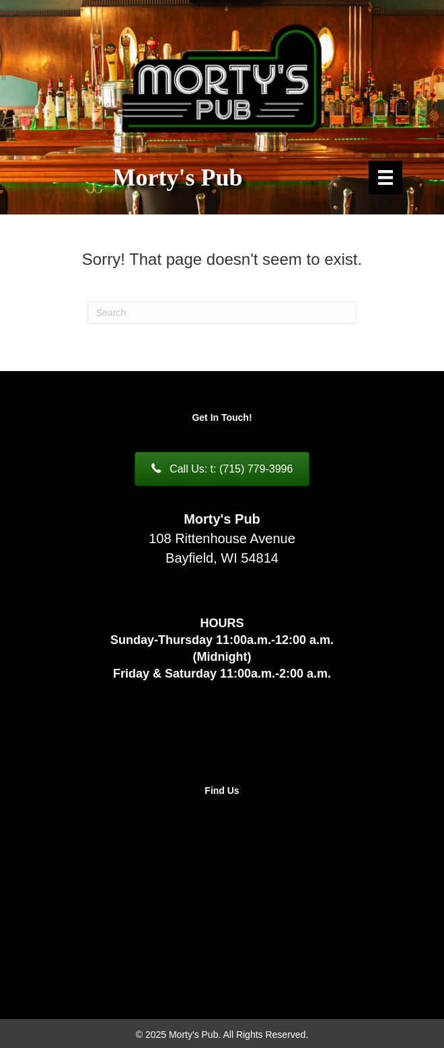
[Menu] (385, 177)
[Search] (222, 312)
